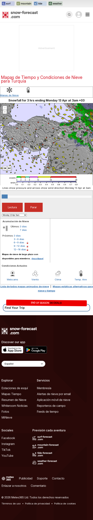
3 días (23, 226)
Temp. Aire (81, 279)
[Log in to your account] (78, 14)
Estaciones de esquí (14, 388)
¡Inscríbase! (37, 258)
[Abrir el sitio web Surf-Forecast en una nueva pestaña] (8, 3)
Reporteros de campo (51, 406)
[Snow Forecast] (20, 14)
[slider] (5, 196)
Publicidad (25, 478)
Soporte (42, 478)
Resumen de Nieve (13, 400)
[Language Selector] (23, 364)
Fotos (5, 411)
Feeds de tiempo (48, 411)
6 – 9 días (19, 242)
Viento (35, 279)
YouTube (7, 455)
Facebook (8, 438)
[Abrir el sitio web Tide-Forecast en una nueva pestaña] (40, 3)
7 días (23, 229)
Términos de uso (11, 503)
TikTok (5, 450)
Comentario (38, 486)
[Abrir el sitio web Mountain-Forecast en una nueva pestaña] (24, 3)
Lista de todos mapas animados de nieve (24, 286)
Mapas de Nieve (9, 95)
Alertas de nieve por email (54, 394)
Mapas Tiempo (11, 394)
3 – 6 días (19, 239)
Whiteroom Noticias (14, 406)
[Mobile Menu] (87, 14)
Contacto (58, 478)
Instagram (8, 444)
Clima (58, 279)
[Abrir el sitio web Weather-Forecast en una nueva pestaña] (55, 3)
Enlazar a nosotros (13, 486)
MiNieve (6, 417)
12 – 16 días (20, 249)
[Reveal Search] (69, 14)
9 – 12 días (19, 245)
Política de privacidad (37, 503)
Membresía (44, 388)
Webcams (12, 279)
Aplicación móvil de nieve (53, 400)
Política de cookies (65, 503)
